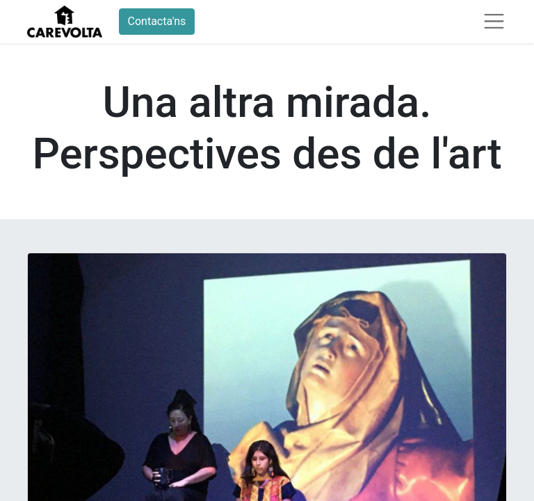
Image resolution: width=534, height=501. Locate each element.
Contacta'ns (157, 21)
